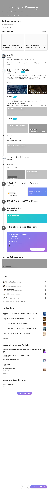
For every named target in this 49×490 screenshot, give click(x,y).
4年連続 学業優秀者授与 (13, 294)
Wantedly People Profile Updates (16, 172)
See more (9, 82)
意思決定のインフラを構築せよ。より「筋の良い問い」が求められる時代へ (16, 93)
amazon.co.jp (12, 254)
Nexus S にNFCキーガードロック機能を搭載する (16, 264)
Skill (15, 15)
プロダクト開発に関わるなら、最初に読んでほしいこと (16, 106)
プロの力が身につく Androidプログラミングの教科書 (16, 256)
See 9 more (38, 232)
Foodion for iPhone (13, 228)
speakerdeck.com (12, 220)
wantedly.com (12, 90)
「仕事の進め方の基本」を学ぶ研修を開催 (17, 147)
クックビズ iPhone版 (32, 215)
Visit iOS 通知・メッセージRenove (16, 126)
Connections (28, 15)
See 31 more (37, 104)
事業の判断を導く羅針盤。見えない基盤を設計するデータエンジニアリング (37, 93)
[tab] (4, 15)
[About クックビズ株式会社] (4, 202)
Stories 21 (10, 15)
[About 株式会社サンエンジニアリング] (4, 280)
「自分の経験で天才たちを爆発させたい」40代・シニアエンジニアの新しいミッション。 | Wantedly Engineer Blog (38, 154)
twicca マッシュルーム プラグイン (37, 263)
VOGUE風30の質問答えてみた (10, 351)
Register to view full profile (39, 487)
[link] (17, 91)
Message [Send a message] (25, 487)
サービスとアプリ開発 (13, 222)
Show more (44, 31)
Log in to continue (7, 27)
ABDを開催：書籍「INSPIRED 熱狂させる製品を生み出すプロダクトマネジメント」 (26, 185)
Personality (20, 15)
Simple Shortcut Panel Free (36, 250)
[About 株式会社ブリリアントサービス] (4, 245)
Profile (4, 15)
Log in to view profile (37, 332)
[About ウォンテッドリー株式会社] (4, 71)
